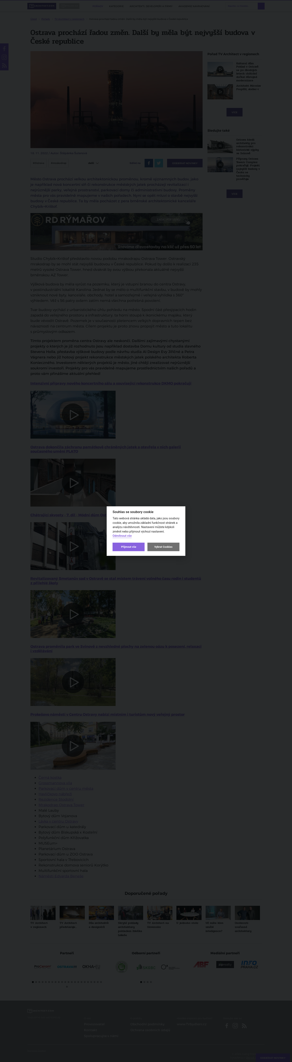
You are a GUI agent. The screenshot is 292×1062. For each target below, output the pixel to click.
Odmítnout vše (122, 536)
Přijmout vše (128, 546)
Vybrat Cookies (163, 546)
